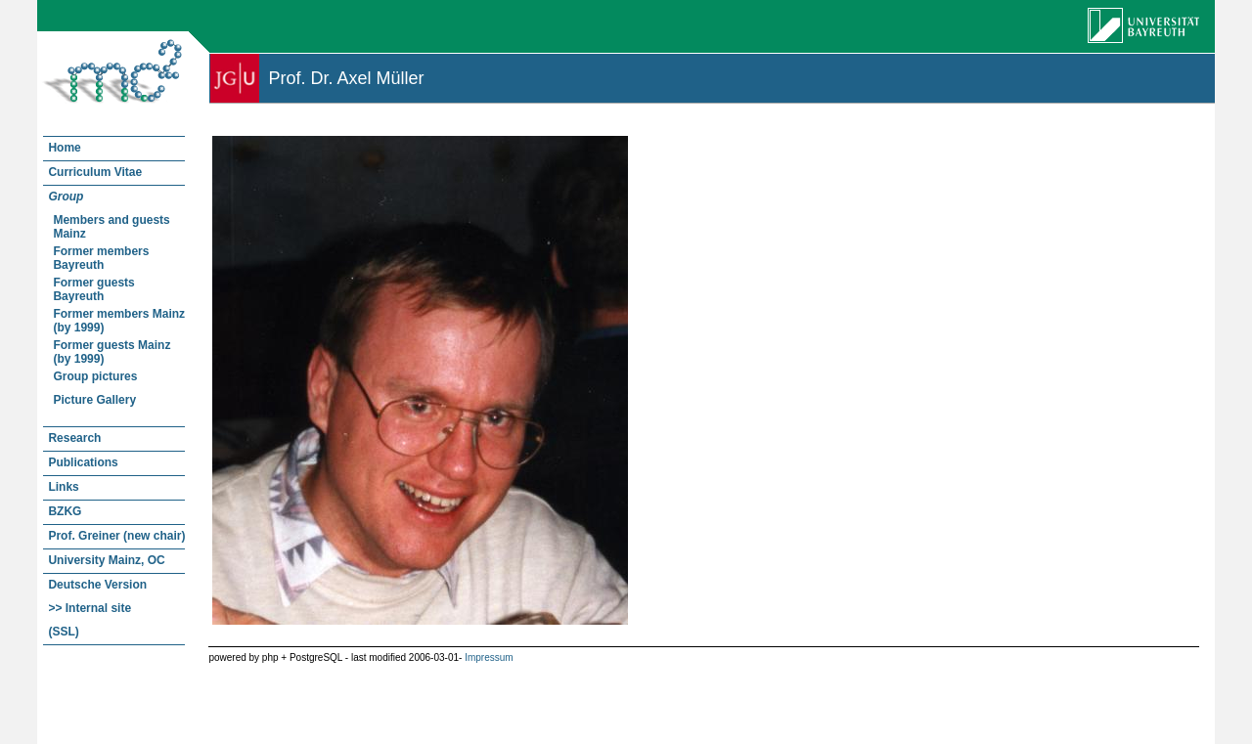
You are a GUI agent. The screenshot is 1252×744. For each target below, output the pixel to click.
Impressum (489, 657)
